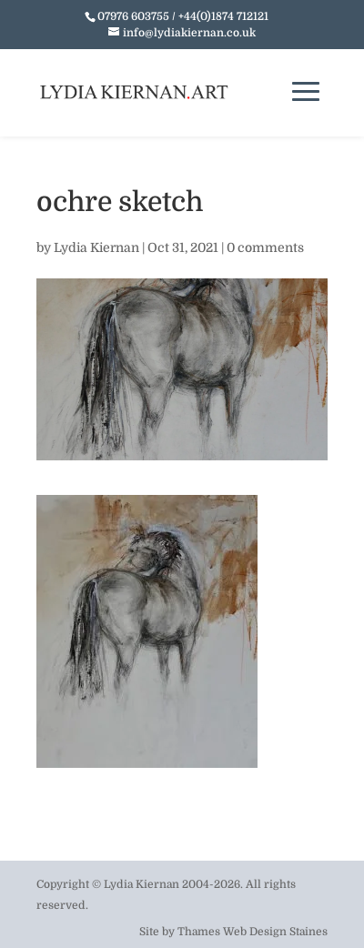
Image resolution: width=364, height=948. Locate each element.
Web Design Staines (275, 931)
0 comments (265, 247)
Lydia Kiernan (96, 247)
